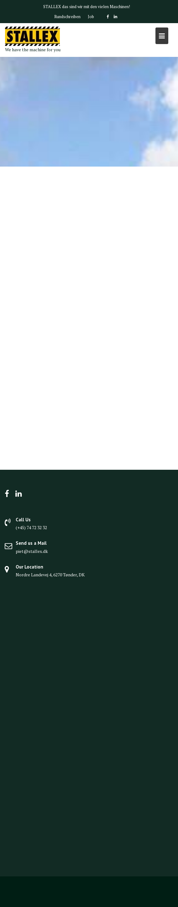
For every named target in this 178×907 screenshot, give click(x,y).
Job (91, 16)
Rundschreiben (67, 16)
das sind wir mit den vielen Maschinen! (96, 6)
